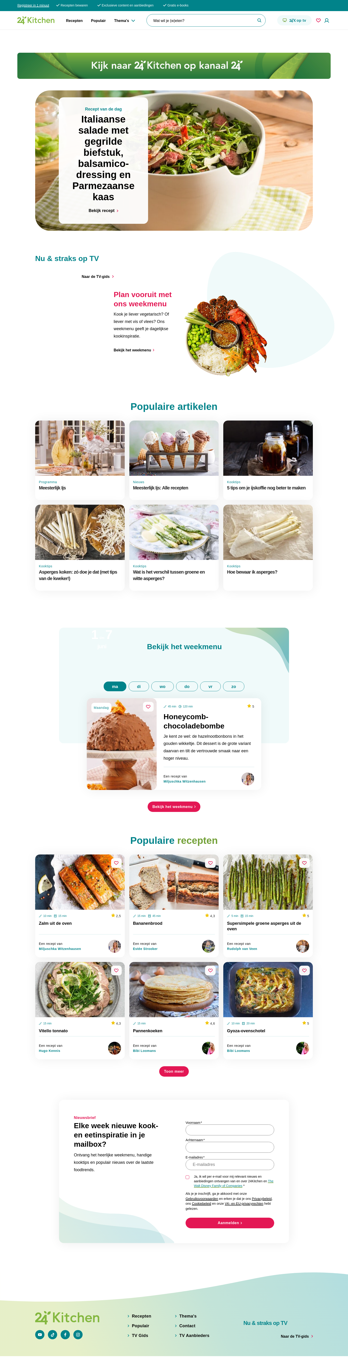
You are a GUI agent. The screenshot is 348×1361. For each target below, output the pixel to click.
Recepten (74, 21)
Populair (98, 21)
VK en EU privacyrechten (135, 1352)
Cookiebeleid (201, 1176)
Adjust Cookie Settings (242, 1352)
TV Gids (140, 1323)
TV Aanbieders (194, 1323)
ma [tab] (115, 659)
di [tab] (139, 659)
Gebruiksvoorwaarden (202, 1171)
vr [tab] (210, 659)
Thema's (121, 21)
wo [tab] (162, 659)
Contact (187, 1313)
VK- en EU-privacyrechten (244, 1176)
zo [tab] (233, 659)
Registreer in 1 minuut (33, 5)
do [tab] (187, 659)
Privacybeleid (262, 1171)
